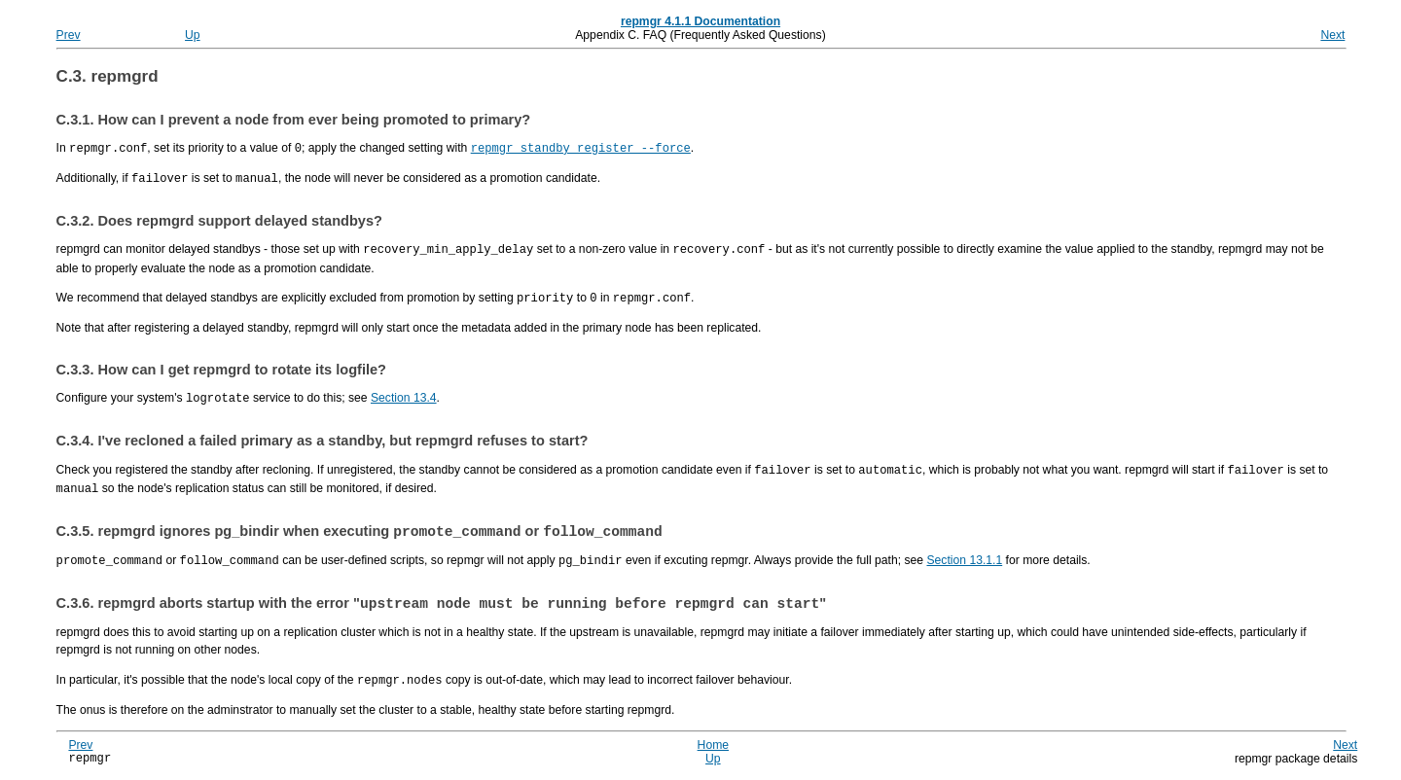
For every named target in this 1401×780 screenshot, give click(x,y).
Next (1332, 35)
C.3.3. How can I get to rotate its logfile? (221, 365)
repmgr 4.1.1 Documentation (700, 21)
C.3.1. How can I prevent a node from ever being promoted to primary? (293, 119)
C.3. (107, 76)
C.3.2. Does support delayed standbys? (219, 219)
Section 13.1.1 (964, 556)
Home (713, 742)
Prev (68, 35)
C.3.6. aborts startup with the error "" (441, 601)
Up (192, 35)
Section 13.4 (404, 394)
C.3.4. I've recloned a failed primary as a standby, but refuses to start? (322, 435)
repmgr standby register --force (581, 147)
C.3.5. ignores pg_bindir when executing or (359, 527)
